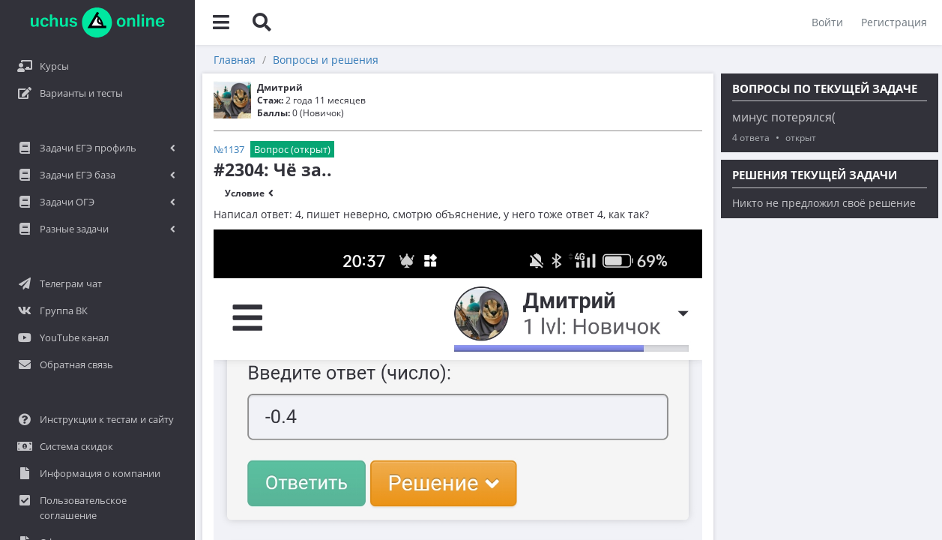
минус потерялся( (784, 117)
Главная (235, 59)
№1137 (229, 149)
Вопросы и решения (325, 59)
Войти (827, 22)
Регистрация (894, 22)
